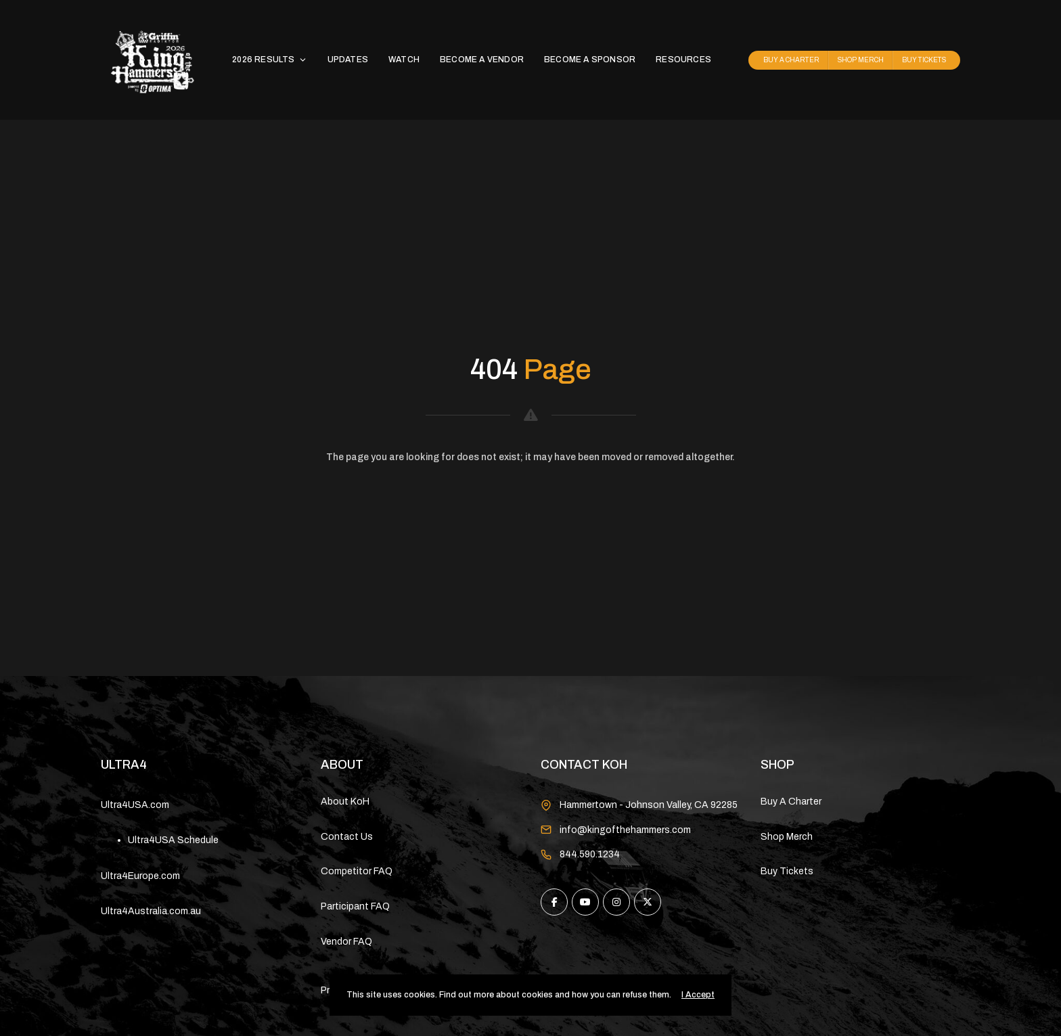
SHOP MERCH (861, 60)
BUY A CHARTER (791, 60)
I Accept (698, 994)
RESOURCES (683, 59)
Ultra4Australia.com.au (151, 911)
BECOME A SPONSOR (589, 59)
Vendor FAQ (346, 942)
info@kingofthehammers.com (625, 830)
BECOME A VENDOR (482, 59)
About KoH (345, 801)
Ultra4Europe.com (140, 876)
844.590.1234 (590, 854)
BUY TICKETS (924, 60)
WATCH (404, 59)
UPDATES (348, 59)
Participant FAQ (355, 906)
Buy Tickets (787, 871)
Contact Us (347, 837)
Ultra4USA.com (135, 805)
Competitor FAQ (356, 871)
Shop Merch (787, 837)
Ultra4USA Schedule (173, 840)
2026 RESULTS (269, 59)
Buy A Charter (791, 801)
